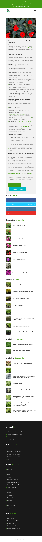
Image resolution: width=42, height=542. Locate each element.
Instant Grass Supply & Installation (15, 449)
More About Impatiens (17, 189)
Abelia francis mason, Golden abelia (21, 298)
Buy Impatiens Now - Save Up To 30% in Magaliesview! (20, 41)
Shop (8, 459)
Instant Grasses (11, 490)
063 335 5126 (27, 4)
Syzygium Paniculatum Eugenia (14, 484)
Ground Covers (10, 495)
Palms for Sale (10, 497)
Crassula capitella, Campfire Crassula (21, 370)
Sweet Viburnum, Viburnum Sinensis (21, 284)
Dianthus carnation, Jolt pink (19, 238)
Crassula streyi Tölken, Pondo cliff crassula (22, 363)
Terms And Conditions (12, 526)
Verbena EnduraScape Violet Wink (20, 272)
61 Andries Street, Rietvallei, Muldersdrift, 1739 (22, 3)
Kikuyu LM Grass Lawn (12, 508)
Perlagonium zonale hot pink (19, 245)
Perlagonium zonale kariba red (20, 252)
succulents (9, 492)
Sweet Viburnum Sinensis (13, 482)
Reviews (9, 474)
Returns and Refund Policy (13, 520)
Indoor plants (10, 503)
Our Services (10, 472)
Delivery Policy (10, 518)
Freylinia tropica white (18, 305)
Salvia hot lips (16, 232)
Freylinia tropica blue (17, 312)
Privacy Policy (10, 523)
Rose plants (10, 500)
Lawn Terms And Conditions (13, 528)
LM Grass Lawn (11, 505)
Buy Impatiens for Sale (12, 479)
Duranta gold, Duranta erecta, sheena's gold (23, 291)
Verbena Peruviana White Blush (20, 265)
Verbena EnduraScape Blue (19, 259)
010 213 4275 (17, 4)
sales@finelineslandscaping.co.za (22, 6)
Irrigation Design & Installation (14, 454)
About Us (9, 469)
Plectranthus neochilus (18, 383)
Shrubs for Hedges (11, 487)
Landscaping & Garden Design (14, 451)
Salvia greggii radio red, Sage (19, 225)
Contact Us (10, 477)
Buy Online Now (15, 185)
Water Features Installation (13, 456)
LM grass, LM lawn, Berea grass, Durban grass (23, 344)
